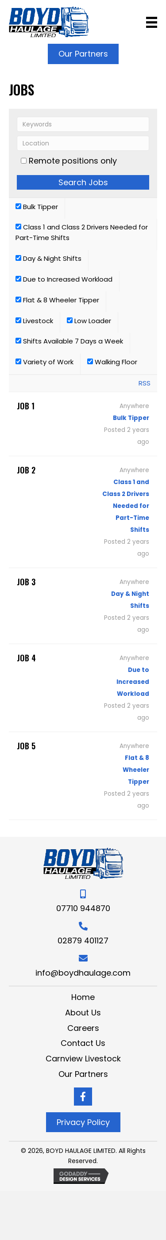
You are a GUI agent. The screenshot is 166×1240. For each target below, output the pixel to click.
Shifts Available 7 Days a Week (69, 341)
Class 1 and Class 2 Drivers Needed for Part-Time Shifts (81, 232)
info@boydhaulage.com (83, 972)
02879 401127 (83, 940)
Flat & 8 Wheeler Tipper (57, 300)
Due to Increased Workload (63, 279)
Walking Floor (112, 361)
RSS (145, 383)
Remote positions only (73, 160)
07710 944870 (83, 908)
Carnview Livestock (83, 1058)
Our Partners (83, 1074)
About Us (83, 1012)
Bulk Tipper (36, 206)
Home (83, 997)
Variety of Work (44, 361)
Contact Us (83, 1043)
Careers (83, 1028)
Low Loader (89, 320)
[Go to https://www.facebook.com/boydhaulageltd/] (83, 1096)
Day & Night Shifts (48, 258)
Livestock (34, 320)
